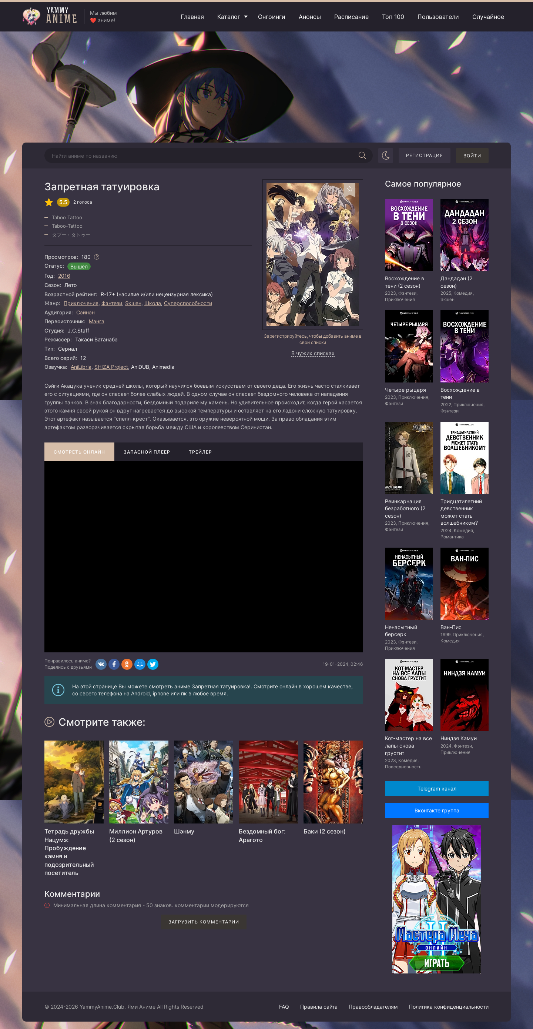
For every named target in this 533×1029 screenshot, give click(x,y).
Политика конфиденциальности (449, 1006)
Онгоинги (271, 16)
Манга (96, 321)
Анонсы (310, 16)
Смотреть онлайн (79, 452)
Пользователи (438, 16)
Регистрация (424, 155)
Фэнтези (111, 303)
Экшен (133, 303)
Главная (192, 16)
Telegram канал (437, 788)
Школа (152, 303)
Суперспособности (188, 303)
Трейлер (200, 452)
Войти (472, 155)
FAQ (284, 1006)
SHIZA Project (111, 367)
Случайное (488, 16)
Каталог (228, 16)
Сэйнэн (85, 312)
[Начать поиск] (362, 155)
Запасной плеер (147, 452)
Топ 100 (393, 16)
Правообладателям (373, 1006)
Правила (319, 1006)
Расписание (351, 16)
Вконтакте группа (437, 810)
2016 (64, 276)
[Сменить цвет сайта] (385, 155)
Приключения (81, 303)
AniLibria (81, 367)
